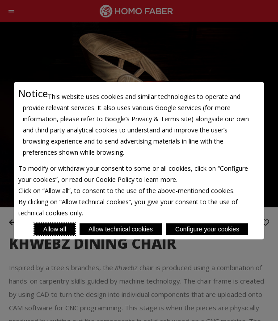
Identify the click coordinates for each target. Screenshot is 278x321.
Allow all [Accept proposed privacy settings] (54, 229)
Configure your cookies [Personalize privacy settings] (207, 229)
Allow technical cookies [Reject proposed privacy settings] (120, 229)
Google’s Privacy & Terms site (148, 119)
